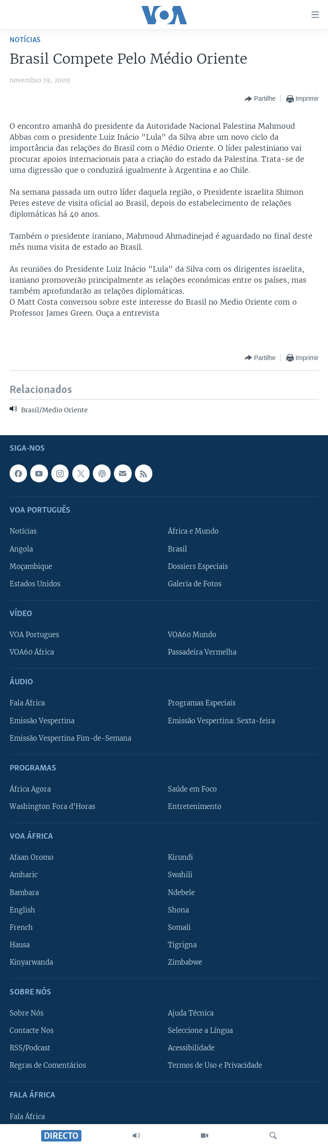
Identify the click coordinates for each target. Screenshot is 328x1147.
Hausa (20, 944)
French (21, 927)
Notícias (25, 40)
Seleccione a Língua (200, 1031)
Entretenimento (194, 807)
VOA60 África (32, 652)
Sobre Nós (26, 1013)
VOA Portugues (34, 635)
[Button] (260, 98)
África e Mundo (193, 531)
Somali (179, 927)
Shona (178, 910)
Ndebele (181, 892)
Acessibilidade (191, 1048)
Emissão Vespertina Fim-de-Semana (70, 738)
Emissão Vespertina (42, 720)
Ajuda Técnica (191, 1013)
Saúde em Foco (192, 789)
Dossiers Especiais (198, 566)
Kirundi (180, 857)
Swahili (180, 875)
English (22, 910)
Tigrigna (182, 944)
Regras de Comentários (48, 1065)
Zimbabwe (185, 962)
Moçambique (31, 566)
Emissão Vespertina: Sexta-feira (221, 720)
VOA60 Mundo (192, 635)
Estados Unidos (35, 583)
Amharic (24, 875)
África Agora (30, 789)
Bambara (24, 892)
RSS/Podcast (30, 1048)
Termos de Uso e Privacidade (215, 1065)
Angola (21, 549)
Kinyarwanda (31, 962)
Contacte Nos (32, 1031)
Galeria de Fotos (194, 583)
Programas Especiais (202, 703)
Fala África (27, 703)
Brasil (177, 549)
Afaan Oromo (32, 857)
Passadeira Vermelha (202, 652)
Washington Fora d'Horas (52, 807)
